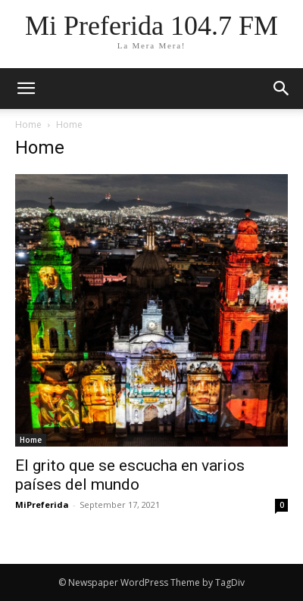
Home (28, 124)
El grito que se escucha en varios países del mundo (130, 475)
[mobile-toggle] (26, 88)
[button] (282, 88)
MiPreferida (42, 504)
